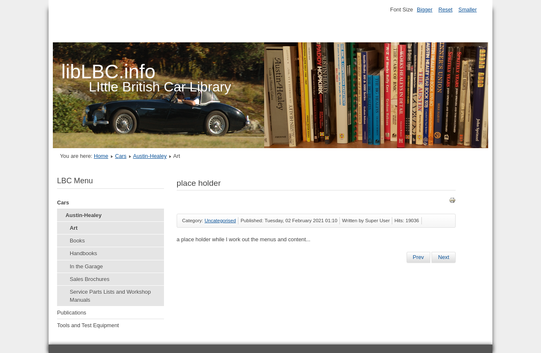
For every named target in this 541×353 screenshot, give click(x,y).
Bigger (424, 9)
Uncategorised (220, 220)
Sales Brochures (89, 279)
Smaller (468, 9)
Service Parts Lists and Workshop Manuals (110, 296)
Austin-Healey (150, 156)
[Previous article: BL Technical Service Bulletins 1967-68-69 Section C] (418, 257)
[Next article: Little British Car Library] (443, 257)
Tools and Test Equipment (88, 325)
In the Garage (86, 266)
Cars (120, 156)
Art (73, 228)
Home (101, 156)
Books (77, 240)
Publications (71, 312)
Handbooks (83, 253)
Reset (445, 9)
